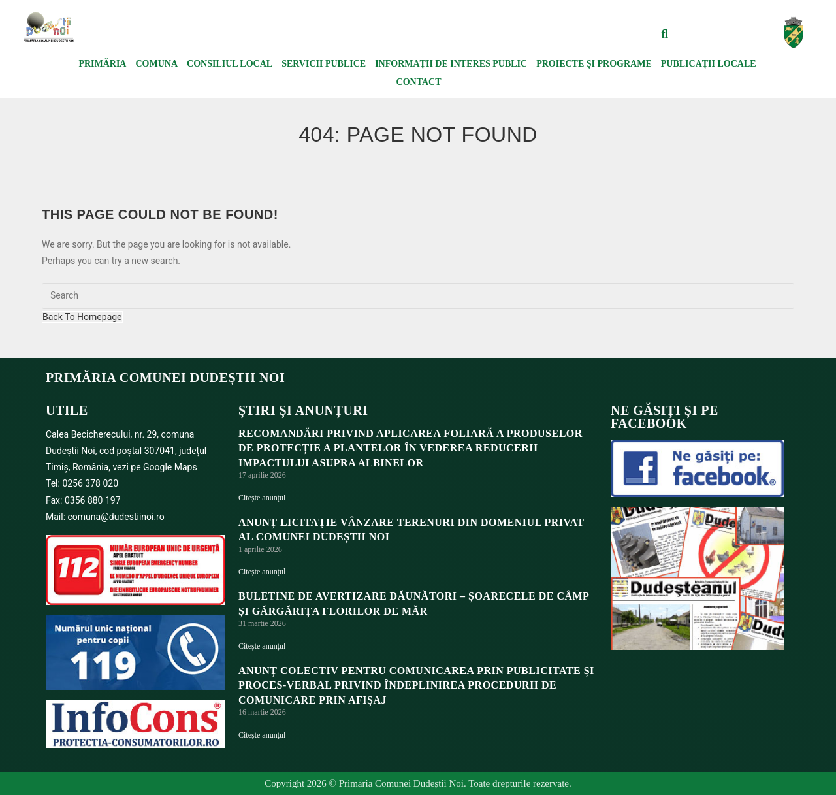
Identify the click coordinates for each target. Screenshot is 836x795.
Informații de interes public (451, 64)
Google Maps (170, 467)
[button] (665, 34)
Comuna (156, 64)
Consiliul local (229, 64)
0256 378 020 (90, 483)
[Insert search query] (418, 296)
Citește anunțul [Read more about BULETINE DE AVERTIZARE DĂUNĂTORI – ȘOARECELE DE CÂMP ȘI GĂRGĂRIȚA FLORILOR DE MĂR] (261, 646)
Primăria (102, 64)
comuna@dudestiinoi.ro (116, 516)
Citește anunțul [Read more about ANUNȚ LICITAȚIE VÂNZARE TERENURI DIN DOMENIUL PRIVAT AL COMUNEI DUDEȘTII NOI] (261, 571)
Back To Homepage (82, 317)
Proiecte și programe (594, 64)
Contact (419, 82)
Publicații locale (708, 64)
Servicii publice (323, 64)
